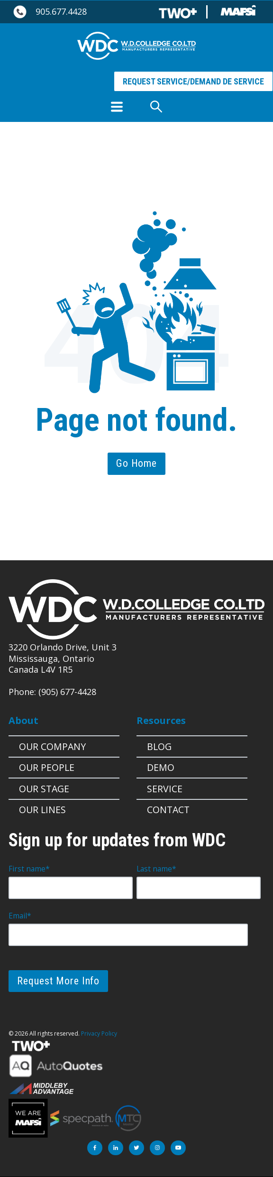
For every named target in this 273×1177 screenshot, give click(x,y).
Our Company (52, 746)
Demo (160, 767)
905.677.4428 (61, 11)
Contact (168, 809)
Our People (46, 767)
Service (164, 788)
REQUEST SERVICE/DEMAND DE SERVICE (193, 81)
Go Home (136, 463)
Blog (159, 746)
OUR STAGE (44, 788)
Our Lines (42, 809)
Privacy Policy (99, 1033)
